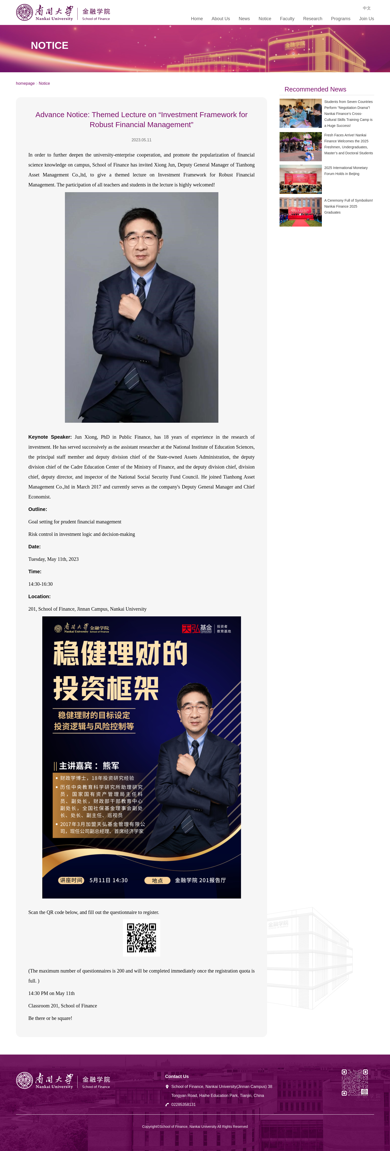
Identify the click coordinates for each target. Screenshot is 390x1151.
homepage (25, 83)
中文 (367, 8)
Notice (44, 83)
